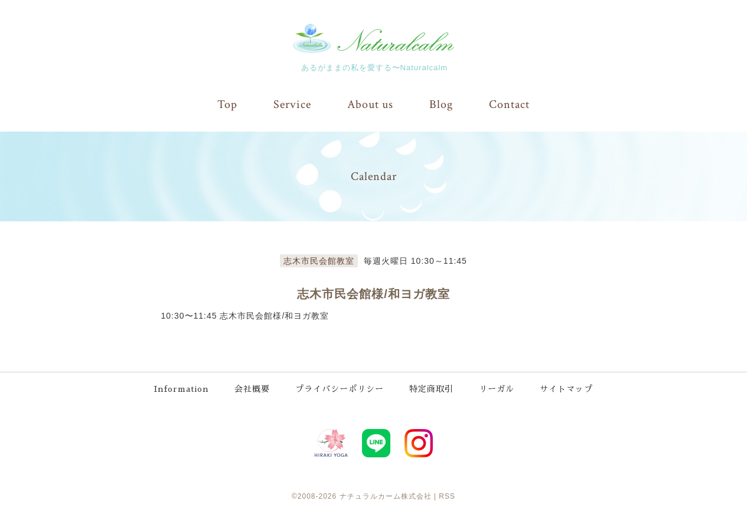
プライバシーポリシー (339, 389)
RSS (447, 496)
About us (370, 104)
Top (227, 104)
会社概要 (252, 389)
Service (292, 104)
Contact (509, 104)
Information (181, 389)
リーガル (496, 389)
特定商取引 (431, 389)
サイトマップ (566, 389)
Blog (441, 104)
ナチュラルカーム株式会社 (386, 496)
